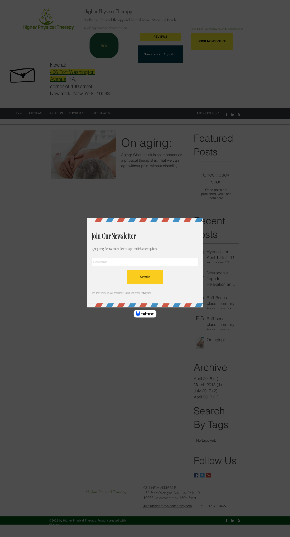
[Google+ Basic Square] (208, 475)
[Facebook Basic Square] (196, 475)
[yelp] (239, 115)
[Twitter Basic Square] (202, 475)
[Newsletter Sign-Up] (160, 54)
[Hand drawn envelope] (23, 73)
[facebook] (227, 115)
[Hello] (104, 45)
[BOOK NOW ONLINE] (212, 41)
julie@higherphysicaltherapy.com (105, 27)
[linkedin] (233, 115)
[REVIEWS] (160, 37)
